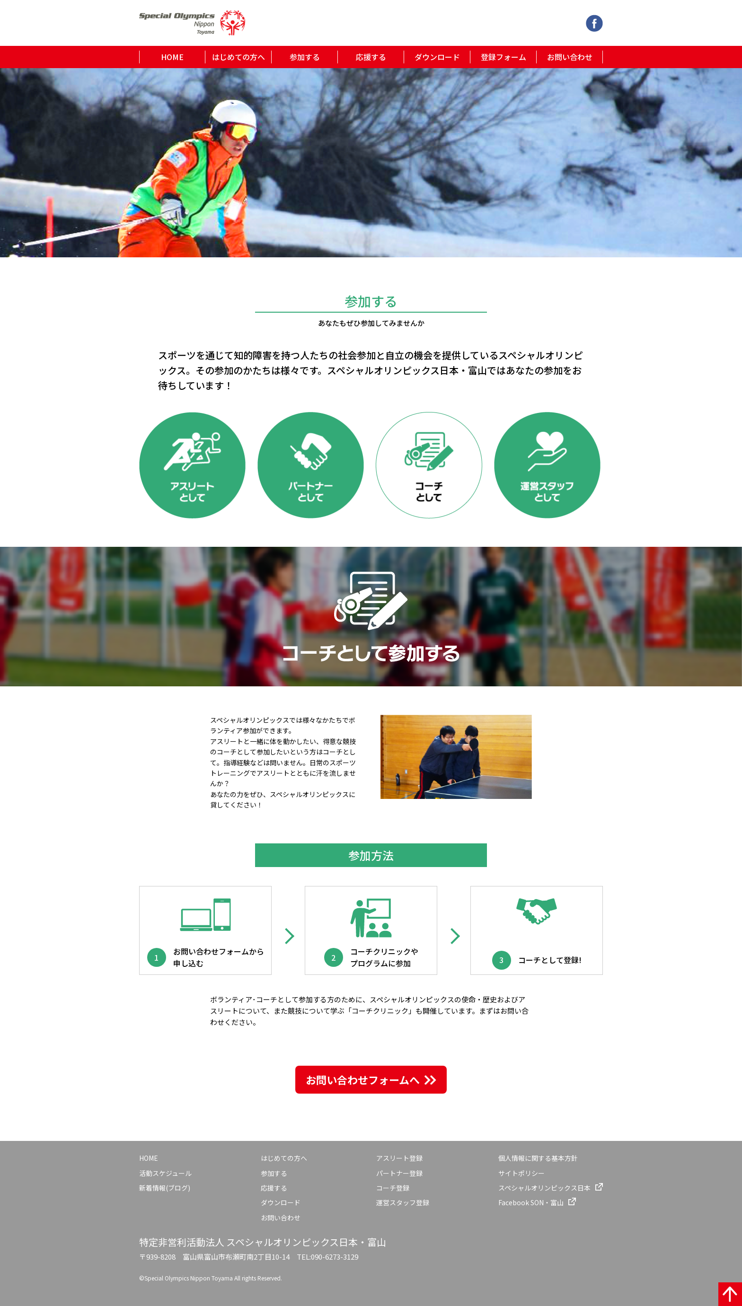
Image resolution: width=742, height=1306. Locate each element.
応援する (371, 56)
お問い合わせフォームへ (363, 1079)
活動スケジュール (165, 1173)
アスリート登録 (399, 1158)
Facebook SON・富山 (531, 1202)
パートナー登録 (399, 1173)
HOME (172, 56)
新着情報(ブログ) (164, 1187)
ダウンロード (437, 56)
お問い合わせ (569, 56)
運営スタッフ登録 (402, 1202)
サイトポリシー (521, 1173)
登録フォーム (503, 56)
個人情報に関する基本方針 (538, 1158)
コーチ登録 (392, 1187)
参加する (305, 56)
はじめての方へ (238, 56)
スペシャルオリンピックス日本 (544, 1187)
